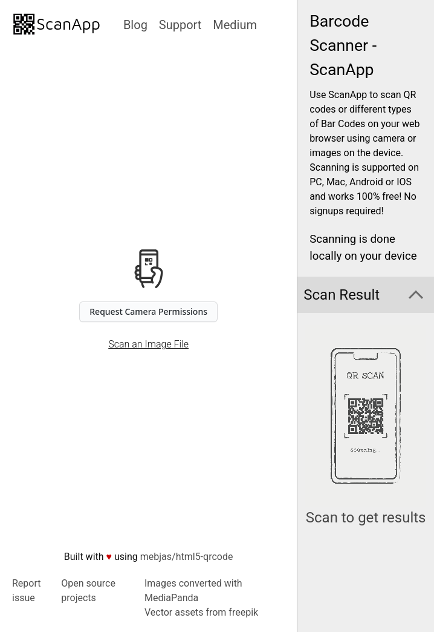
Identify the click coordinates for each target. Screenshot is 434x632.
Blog (135, 25)
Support (180, 25)
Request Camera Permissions (148, 311)
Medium (235, 25)
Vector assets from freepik (201, 612)
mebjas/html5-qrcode (186, 556)
